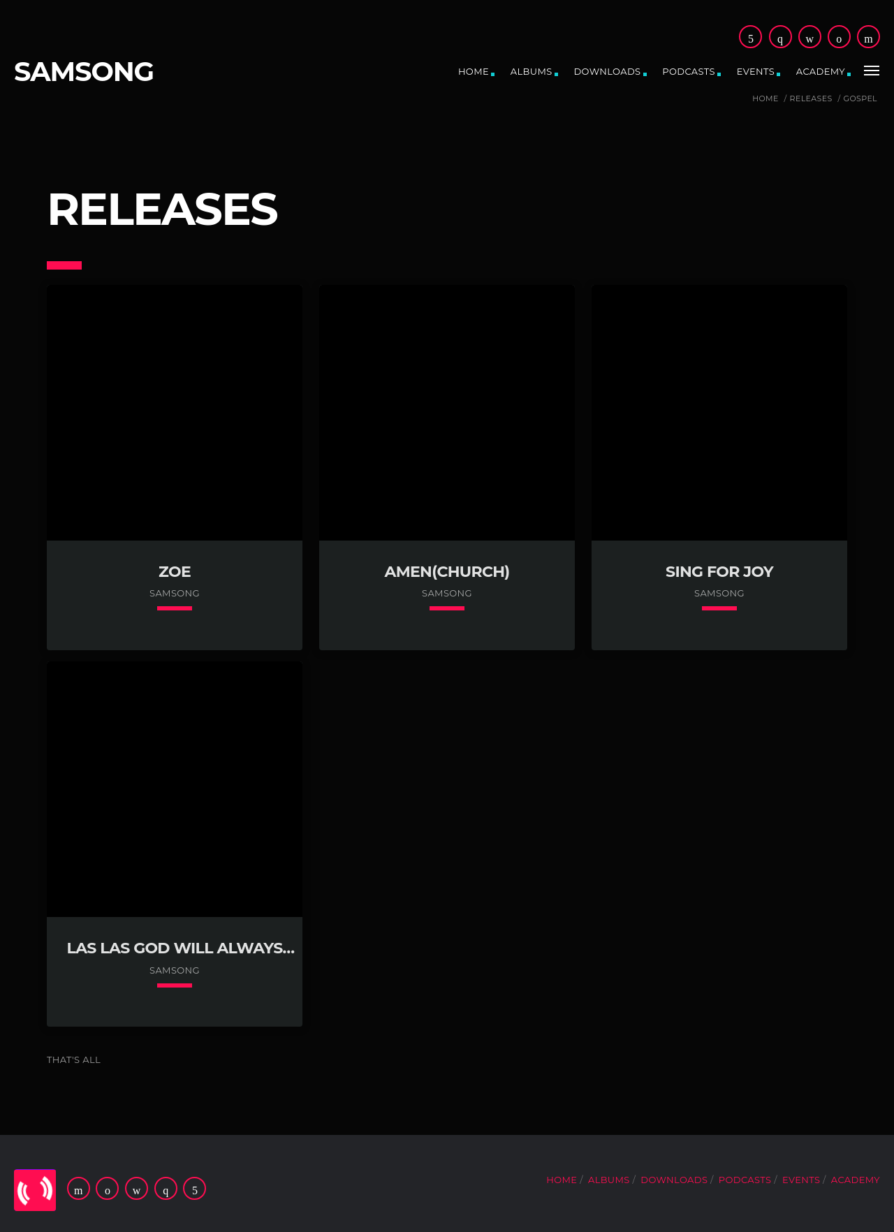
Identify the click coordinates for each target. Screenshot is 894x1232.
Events (756, 71)
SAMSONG (84, 71)
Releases (811, 99)
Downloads (606, 71)
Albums (531, 71)
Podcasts (688, 71)
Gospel (860, 99)
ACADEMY (820, 71)
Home (473, 71)
